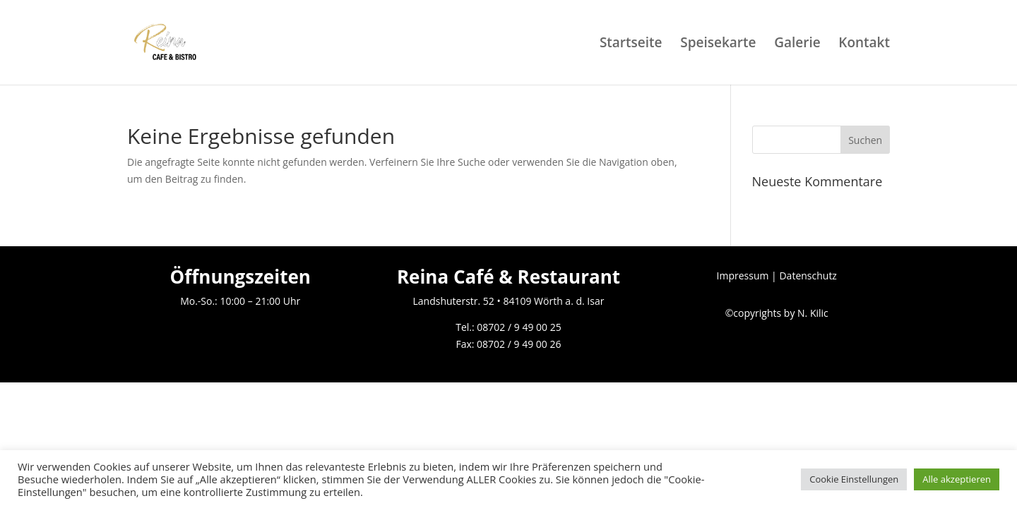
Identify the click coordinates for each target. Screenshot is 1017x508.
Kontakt (864, 44)
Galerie (797, 44)
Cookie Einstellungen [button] (853, 479)
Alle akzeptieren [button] (956, 479)
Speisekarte (718, 44)
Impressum (743, 275)
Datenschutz (807, 275)
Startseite (631, 44)
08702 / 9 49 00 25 (519, 327)
